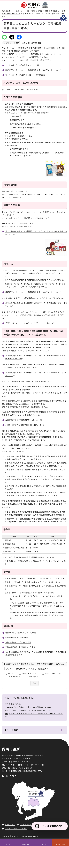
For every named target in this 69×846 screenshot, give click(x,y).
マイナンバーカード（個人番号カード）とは (22, 65)
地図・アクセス (10, 776)
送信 (34, 683)
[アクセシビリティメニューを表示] (63, 18)
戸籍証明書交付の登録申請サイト (24, 425)
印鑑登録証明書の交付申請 (16, 637)
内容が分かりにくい (30, 674)
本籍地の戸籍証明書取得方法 (23, 420)
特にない (11, 674)
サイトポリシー (25, 824)
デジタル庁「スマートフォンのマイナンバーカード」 (31, 323)
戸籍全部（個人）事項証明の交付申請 (20, 647)
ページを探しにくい (53, 674)
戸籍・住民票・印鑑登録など (48, 11)
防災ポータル (60, 844)
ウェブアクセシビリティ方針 (16, 828)
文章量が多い (32, 676)
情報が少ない (14, 676)
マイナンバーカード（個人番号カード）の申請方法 (25, 75)
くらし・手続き (30, 11)
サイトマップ (10, 824)
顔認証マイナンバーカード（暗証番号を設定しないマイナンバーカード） (33, 70)
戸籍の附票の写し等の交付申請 (18, 642)
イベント (43, 844)
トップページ (17, 11)
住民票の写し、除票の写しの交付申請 (20, 633)
